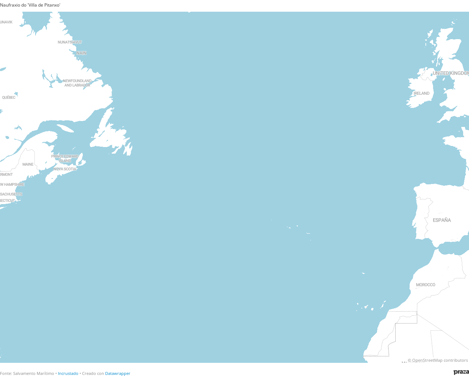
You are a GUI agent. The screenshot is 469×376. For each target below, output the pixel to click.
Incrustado (68, 373)
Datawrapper (117, 373)
